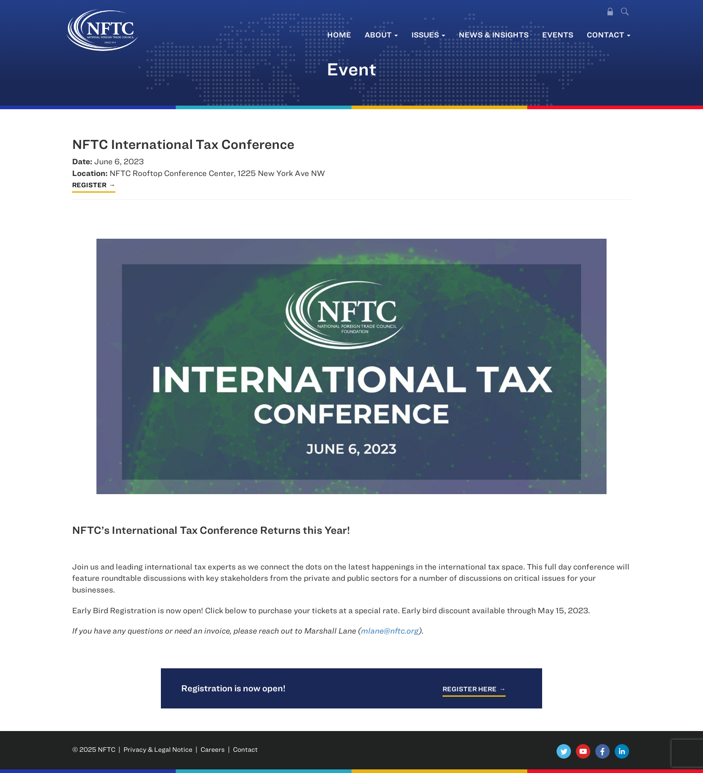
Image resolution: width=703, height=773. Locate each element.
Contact (608, 34)
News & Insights (494, 34)
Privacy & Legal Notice (157, 749)
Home (339, 34)
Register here (470, 689)
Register (89, 185)
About (381, 34)
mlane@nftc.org (390, 630)
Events (557, 34)
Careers (213, 749)
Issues (428, 34)
